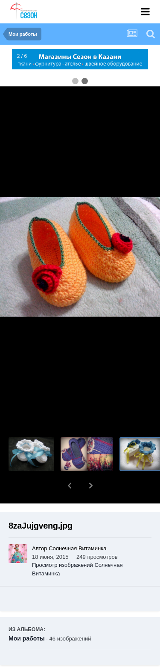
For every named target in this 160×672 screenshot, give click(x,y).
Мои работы (27, 616)
